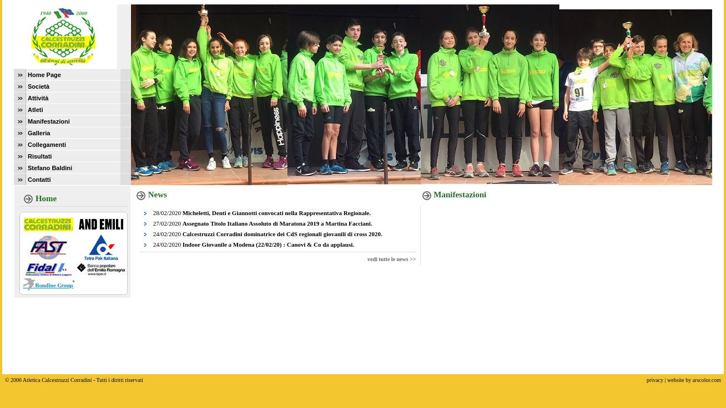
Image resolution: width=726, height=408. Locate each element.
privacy (655, 380)
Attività (38, 98)
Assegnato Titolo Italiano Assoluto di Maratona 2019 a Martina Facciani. (277, 223)
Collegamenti (47, 144)
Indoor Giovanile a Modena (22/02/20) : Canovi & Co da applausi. (268, 244)
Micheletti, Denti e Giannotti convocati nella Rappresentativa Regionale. (277, 213)
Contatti (39, 179)
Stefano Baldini (50, 168)
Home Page (44, 75)
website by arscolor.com (694, 380)
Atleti (35, 109)
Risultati (40, 156)
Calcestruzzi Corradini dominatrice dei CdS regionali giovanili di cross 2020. (282, 234)
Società (38, 86)
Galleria (39, 133)
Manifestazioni (49, 121)
